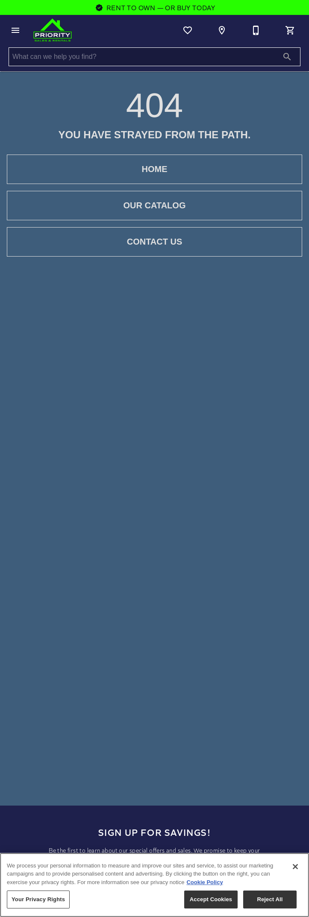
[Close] (295, 866)
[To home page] (52, 30)
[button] (15, 30)
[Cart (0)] (290, 30)
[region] (154, 885)
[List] (187, 30)
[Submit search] (287, 56)
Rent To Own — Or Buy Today (154, 7)
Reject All (270, 899)
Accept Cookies (211, 899)
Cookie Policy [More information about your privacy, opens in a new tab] (204, 882)
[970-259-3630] (256, 30)
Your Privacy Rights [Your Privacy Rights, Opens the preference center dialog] (38, 899)
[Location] (222, 30)
